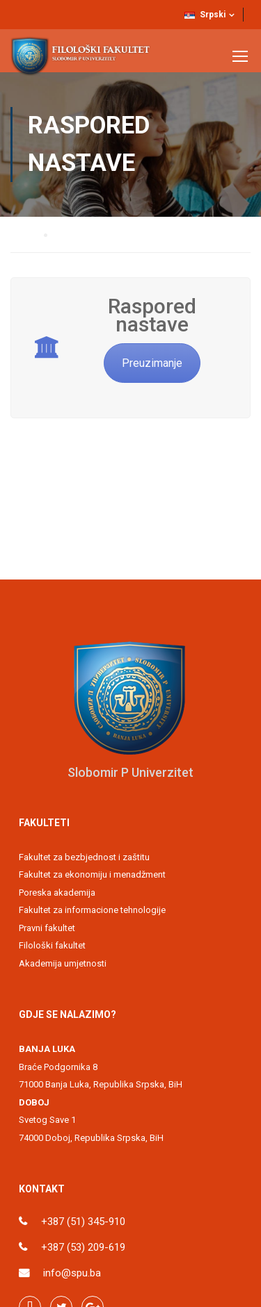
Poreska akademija (57, 892)
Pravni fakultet (47, 928)
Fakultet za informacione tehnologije (92, 910)
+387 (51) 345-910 (83, 1221)
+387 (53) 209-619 (83, 1247)
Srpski (205, 14)
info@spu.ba (72, 1273)
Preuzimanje (152, 363)
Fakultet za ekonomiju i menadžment (92, 874)
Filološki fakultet (52, 945)
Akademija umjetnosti (62, 963)
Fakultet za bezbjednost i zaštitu (84, 857)
